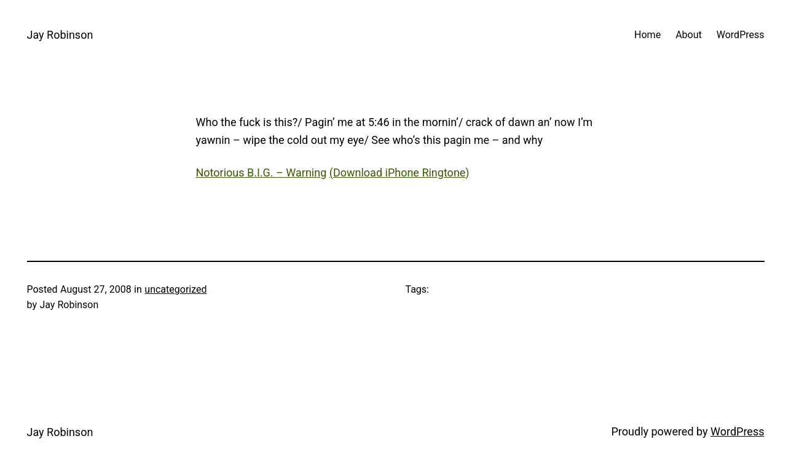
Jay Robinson (60, 34)
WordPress (737, 431)
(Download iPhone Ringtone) (399, 172)
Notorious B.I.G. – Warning (261, 172)
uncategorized (175, 289)
